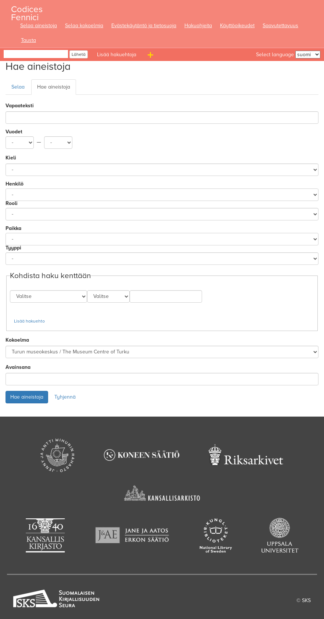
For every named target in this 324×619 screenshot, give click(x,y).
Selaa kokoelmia (84, 25)
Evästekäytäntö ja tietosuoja (143, 25)
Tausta (28, 40)
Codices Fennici (27, 11)
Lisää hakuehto (29, 321)
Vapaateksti (20, 105)
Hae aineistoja (53, 87)
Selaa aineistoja (38, 25)
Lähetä (79, 54)
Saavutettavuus (280, 25)
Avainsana (18, 367)
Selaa (18, 87)
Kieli (11, 158)
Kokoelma (17, 340)
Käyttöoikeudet (237, 25)
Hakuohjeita (198, 25)
